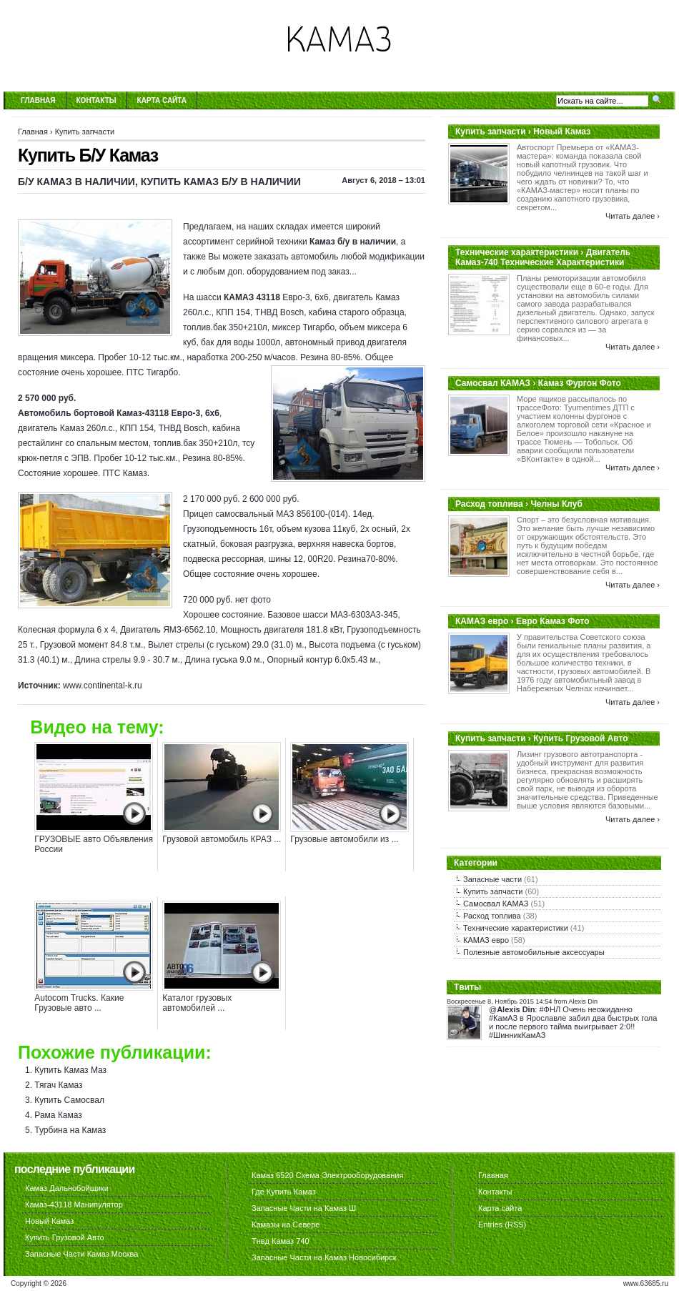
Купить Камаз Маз (70, 1070)
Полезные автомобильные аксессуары (534, 952)
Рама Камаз (58, 1115)
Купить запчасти (84, 131)
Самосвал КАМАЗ (495, 903)
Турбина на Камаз (70, 1130)
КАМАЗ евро (486, 940)
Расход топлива (492, 915)
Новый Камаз (49, 1221)
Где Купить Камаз (284, 1191)
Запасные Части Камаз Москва (81, 1254)
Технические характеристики (515, 928)
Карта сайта (162, 100)
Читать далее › (632, 216)
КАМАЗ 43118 (252, 297)
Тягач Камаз (58, 1085)
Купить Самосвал (69, 1100)
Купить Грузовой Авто (64, 1237)
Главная (38, 100)
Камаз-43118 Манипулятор (74, 1204)
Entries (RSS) (502, 1224)
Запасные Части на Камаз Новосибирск (324, 1257)
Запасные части (492, 879)
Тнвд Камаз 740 (280, 1241)
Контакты (96, 100)
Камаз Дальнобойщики (67, 1188)
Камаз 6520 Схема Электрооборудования (327, 1175)
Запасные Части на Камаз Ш (304, 1208)
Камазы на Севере (285, 1224)
